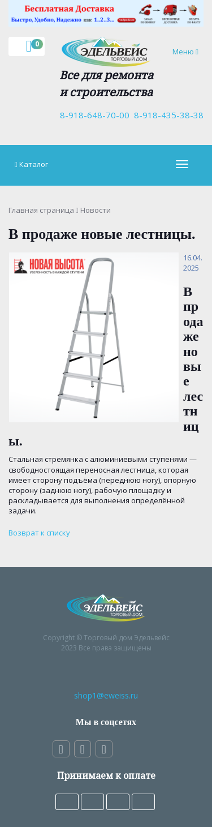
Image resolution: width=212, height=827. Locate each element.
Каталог (33, 164)
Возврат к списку (39, 533)
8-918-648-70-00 (92, 115)
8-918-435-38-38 (166, 115)
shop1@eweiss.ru (106, 695)
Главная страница (41, 210)
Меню (188, 51)
